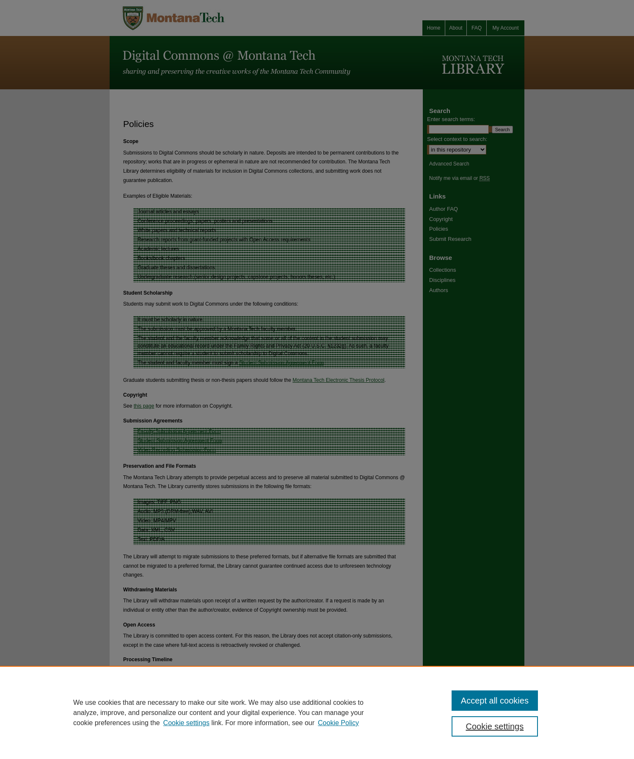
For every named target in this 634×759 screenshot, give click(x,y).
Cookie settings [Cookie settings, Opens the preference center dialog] (495, 726)
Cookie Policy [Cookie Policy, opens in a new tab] (338, 722)
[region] (317, 712)
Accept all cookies (495, 700)
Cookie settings (186, 722)
